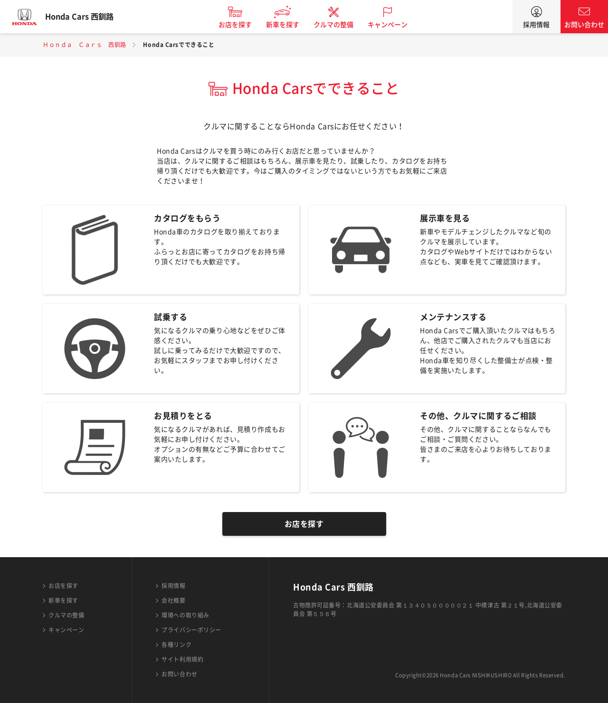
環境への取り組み (185, 615)
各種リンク (176, 644)
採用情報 (536, 24)
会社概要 (173, 600)
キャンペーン (396, 24)
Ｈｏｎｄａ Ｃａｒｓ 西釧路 (84, 45)
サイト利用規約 (182, 659)
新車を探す (291, 24)
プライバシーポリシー (191, 630)
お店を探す (243, 24)
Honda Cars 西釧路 (88, 16)
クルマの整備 (342, 24)
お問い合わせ (584, 24)
